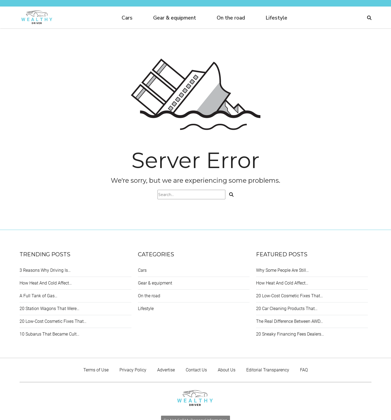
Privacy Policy (132, 369)
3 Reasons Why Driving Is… (45, 270)
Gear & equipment (174, 17)
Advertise (166, 369)
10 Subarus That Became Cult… (49, 334)
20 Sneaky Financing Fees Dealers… (290, 334)
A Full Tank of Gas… (38, 295)
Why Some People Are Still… (282, 270)
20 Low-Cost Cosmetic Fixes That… (53, 321)
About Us (226, 369)
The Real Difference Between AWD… (289, 321)
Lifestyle (276, 17)
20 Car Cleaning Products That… (286, 308)
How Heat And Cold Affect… (46, 283)
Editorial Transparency (267, 369)
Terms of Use (96, 369)
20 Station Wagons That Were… (49, 308)
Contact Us (196, 369)
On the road (231, 17)
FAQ (304, 369)
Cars (127, 17)
